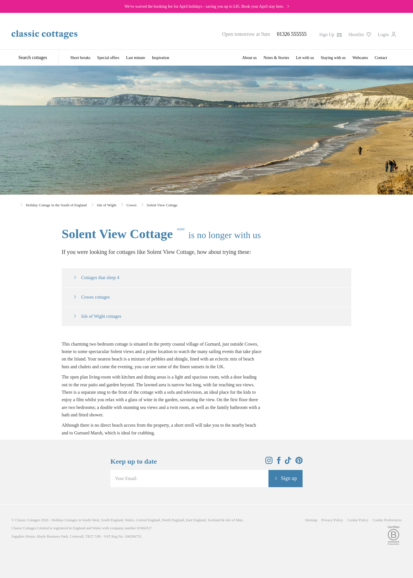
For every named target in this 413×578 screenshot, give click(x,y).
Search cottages (32, 57)
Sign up (289, 478)
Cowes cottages (95, 297)
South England (112, 520)
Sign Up (330, 34)
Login (387, 34)
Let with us (305, 58)
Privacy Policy (332, 520)
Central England (148, 520)
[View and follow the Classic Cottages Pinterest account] (299, 462)
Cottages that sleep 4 (100, 277)
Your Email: (126, 478)
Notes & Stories (276, 58)
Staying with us (333, 58)
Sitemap (311, 520)
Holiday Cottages (65, 520)
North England (173, 520)
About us (249, 58)
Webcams (360, 58)
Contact (381, 58)
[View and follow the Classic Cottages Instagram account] (268, 462)
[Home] (13, 204)
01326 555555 (292, 34)
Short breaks (80, 58)
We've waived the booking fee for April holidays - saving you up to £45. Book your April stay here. (204, 6)
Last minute (135, 58)
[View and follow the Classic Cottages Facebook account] (279, 462)
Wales (129, 520)
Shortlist (359, 34)
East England (196, 520)
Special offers (108, 58)
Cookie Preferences (387, 520)
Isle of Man (234, 520)
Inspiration (160, 58)
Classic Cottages (27, 520)
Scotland (214, 520)
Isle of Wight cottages (101, 316)
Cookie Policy (358, 520)
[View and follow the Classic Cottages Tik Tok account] (288, 462)
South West (90, 520)
